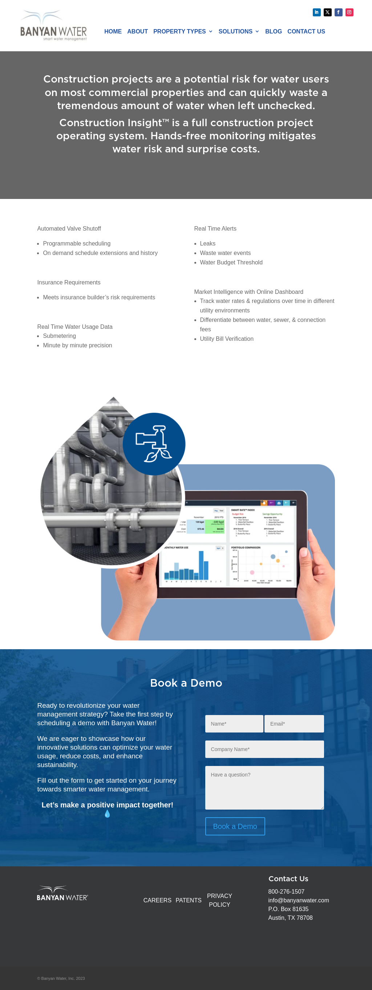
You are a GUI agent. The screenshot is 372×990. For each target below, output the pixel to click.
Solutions (235, 31)
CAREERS (157, 900)
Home (113, 31)
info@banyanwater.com (298, 900)
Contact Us (306, 31)
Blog (273, 31)
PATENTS (188, 900)
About (137, 31)
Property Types (179, 31)
